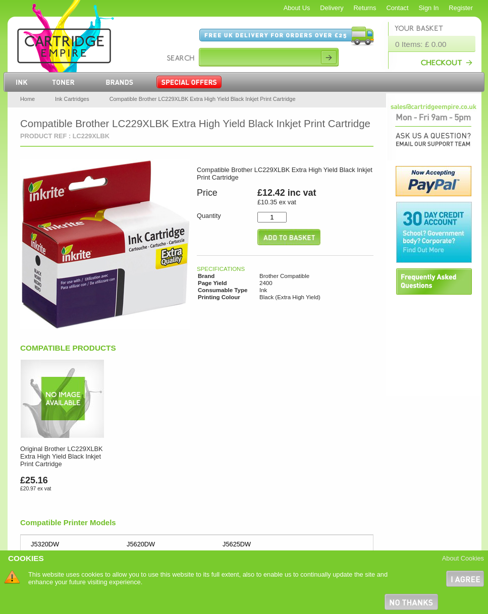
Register (461, 8)
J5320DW (45, 544)
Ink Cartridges (72, 99)
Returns (365, 8)
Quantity (209, 215)
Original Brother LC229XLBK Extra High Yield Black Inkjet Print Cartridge (61, 456)
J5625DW (237, 544)
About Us (297, 8)
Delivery (331, 8)
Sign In (429, 8)
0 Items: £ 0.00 (421, 44)
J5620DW (141, 544)
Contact (397, 8)
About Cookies (463, 558)
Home (27, 99)
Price (207, 193)
